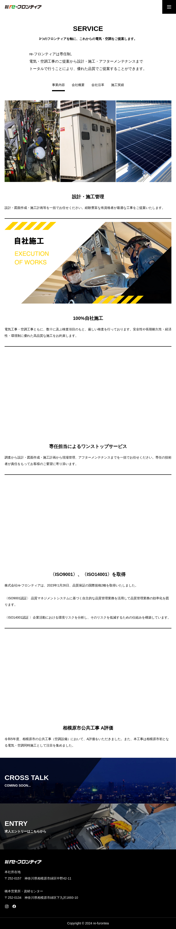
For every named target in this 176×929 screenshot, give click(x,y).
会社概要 (78, 85)
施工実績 (117, 85)
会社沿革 (97, 85)
